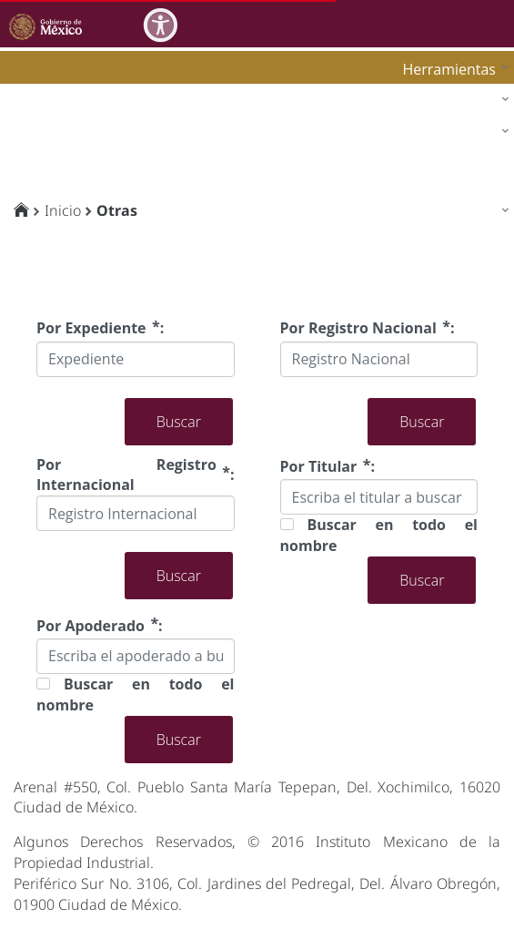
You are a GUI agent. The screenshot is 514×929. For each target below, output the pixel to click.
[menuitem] (451, 69)
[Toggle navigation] (497, 23)
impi (29, 135)
